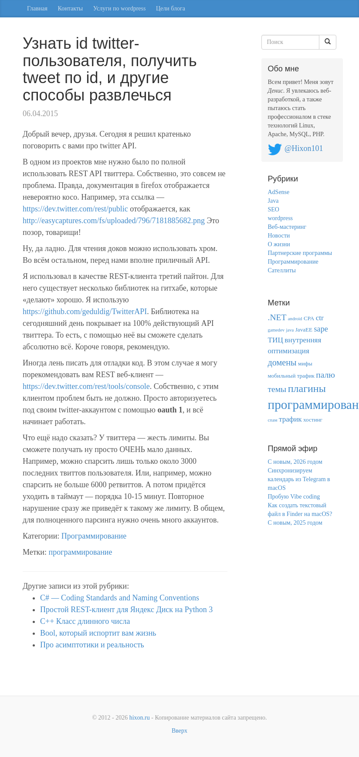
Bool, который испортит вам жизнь (98, 633)
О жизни (279, 244)
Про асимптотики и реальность (92, 644)
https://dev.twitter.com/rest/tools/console (86, 386)
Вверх (179, 730)
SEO (273, 209)
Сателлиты (282, 270)
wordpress (280, 218)
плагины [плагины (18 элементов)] (307, 388)
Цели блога (170, 8)
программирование (80, 552)
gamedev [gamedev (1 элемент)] (276, 330)
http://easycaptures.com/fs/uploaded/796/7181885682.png (114, 220)
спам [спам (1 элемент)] (273, 420)
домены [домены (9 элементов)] (282, 362)
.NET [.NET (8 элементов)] (277, 317)
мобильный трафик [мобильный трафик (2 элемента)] (291, 375)
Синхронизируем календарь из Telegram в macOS (299, 479)
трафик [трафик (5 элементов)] (290, 419)
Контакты (70, 8)
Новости (279, 235)
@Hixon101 (303, 148)
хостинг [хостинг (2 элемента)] (312, 419)
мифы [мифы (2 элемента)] (305, 363)
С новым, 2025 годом (295, 522)
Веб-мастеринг (287, 227)
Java (273, 201)
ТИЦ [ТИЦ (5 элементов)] (275, 340)
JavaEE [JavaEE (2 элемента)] (303, 329)
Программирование (93, 536)
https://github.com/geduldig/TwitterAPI (85, 311)
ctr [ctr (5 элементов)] (320, 318)
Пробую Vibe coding (294, 496)
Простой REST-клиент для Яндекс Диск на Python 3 (126, 609)
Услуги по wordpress (119, 8)
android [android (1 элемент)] (295, 318)
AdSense (279, 192)
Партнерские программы (300, 253)
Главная (37, 8)
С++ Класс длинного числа (85, 621)
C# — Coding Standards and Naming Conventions (119, 597)
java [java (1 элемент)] (290, 330)
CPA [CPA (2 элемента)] (309, 318)
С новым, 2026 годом (295, 462)
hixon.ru (139, 717)
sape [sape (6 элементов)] (321, 329)
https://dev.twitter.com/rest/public (75, 208)
